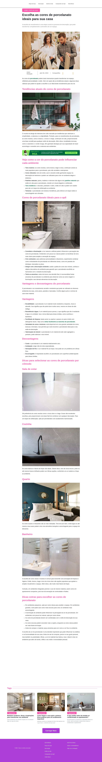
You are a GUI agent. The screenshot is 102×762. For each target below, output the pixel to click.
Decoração (41, 3)
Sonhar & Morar (16, 2)
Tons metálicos (30, 185)
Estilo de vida (49, 3)
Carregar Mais (51, 731)
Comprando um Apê (60, 3)
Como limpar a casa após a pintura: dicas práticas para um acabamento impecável (49, 717)
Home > (26, 10)
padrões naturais (70, 180)
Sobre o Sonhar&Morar (73, 745)
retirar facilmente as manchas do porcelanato (59, 322)
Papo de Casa (32, 3)
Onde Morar (71, 3)
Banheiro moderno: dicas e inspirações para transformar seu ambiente (20, 716)
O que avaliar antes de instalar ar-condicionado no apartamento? (78, 716)
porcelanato (34, 78)
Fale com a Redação (72, 748)
